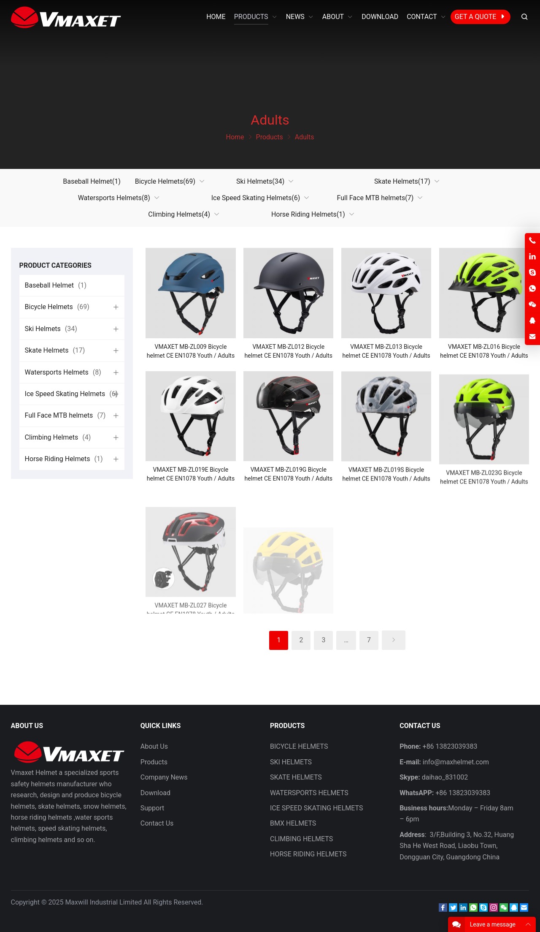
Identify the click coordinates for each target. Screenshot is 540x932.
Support (152, 808)
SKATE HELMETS (296, 777)
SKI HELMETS (291, 762)
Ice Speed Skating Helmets (255, 198)
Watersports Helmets (114, 198)
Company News (164, 777)
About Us (154, 746)
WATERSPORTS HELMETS (309, 793)
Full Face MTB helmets (375, 198)
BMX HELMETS (293, 823)
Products (153, 762)
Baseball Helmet (91, 181)
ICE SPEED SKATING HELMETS (316, 808)
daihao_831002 (445, 777)
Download (155, 793)
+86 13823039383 (462, 793)
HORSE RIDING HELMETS (308, 854)
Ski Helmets (260, 181)
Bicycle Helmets (165, 181)
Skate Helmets (402, 181)
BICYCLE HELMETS (299, 746)
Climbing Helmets (179, 214)
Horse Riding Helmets (308, 214)
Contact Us (157, 823)
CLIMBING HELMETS (301, 839)
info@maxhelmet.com (456, 762)
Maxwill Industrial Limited (103, 902)
